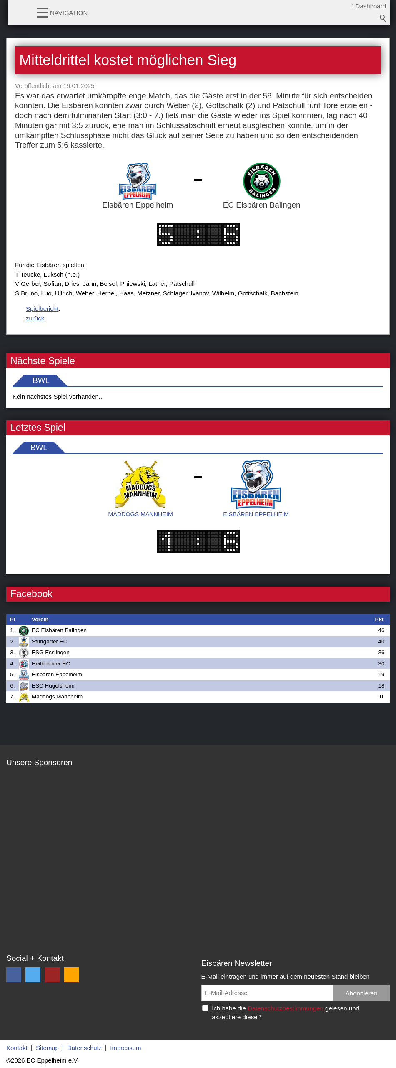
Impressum (125, 1047)
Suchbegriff (383, 18)
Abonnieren (362, 993)
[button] (42, 12)
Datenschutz (84, 1047)
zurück (35, 318)
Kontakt (17, 1047)
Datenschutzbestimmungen (285, 1008)
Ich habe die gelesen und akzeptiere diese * (285, 1012)
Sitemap (47, 1047)
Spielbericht (42, 308)
